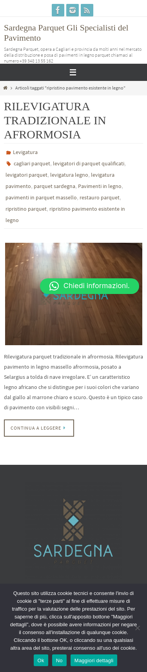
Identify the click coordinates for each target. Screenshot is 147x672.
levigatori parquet (26, 174)
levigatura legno (69, 174)
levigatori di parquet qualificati (88, 163)
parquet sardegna (54, 186)
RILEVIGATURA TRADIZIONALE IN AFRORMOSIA (55, 120)
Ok (41, 660)
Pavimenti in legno (100, 186)
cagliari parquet (32, 163)
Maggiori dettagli (94, 660)
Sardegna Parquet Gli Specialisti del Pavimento (66, 33)
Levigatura (25, 152)
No (59, 660)
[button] (89, 286)
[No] (137, 628)
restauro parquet (100, 197)
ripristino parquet (26, 208)
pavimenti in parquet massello (41, 197)
